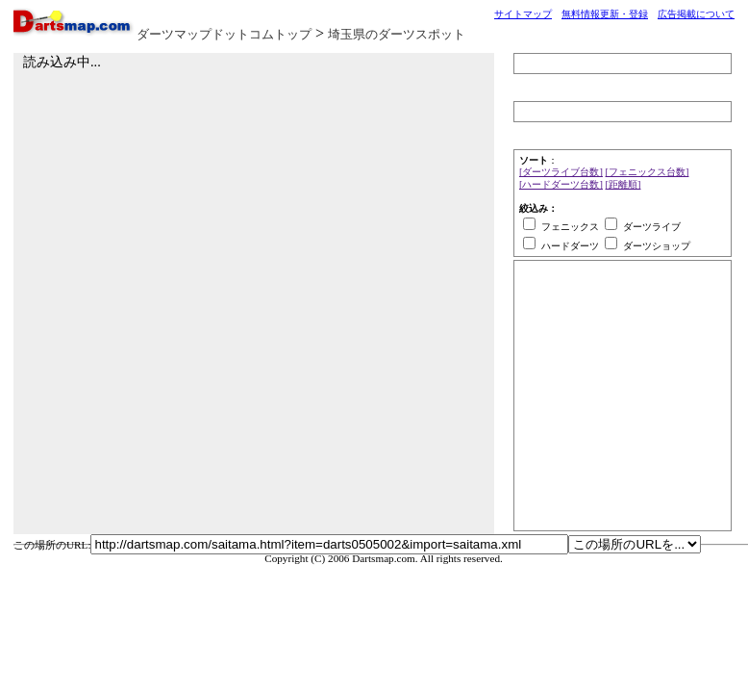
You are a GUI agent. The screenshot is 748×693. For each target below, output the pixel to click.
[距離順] (623, 184)
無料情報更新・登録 (604, 14)
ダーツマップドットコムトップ (224, 34)
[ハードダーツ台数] (561, 184)
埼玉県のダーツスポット (396, 34)
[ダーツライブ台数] (561, 172)
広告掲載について (696, 14)
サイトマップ (523, 14)
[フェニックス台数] (647, 172)
